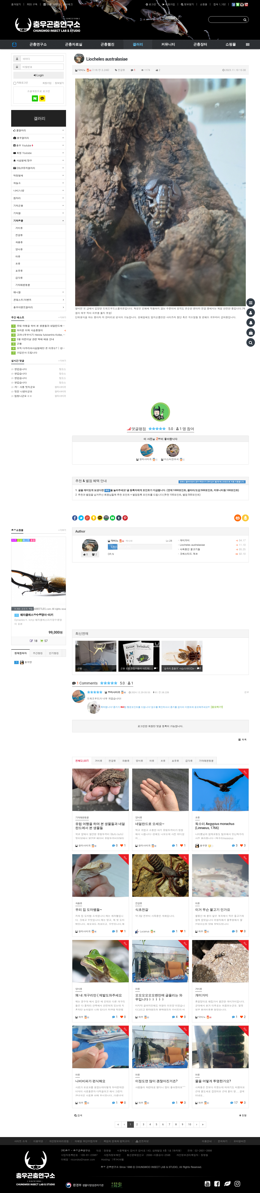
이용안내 (207, 1141)
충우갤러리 (21, 137)
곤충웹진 (107, 44)
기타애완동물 (206, 760)
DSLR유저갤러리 (24, 168)
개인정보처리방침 (59, 1141)
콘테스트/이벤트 (22, 299)
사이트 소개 (20, 1141)
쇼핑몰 (203, 4)
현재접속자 (20, 653)
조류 (162, 760)
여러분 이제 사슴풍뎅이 (38, 330)
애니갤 (17, 292)
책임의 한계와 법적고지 (117, 1141)
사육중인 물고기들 (189, 549)
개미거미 (184, 540)
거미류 (98, 760)
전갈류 (112, 760)
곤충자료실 (73, 44)
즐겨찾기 (16, 4)
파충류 (125, 760)
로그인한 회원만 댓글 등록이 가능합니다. (160, 726)
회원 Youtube (22, 153)
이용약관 (38, 1141)
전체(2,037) (82, 760)
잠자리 (17, 198)
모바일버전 (240, 1141)
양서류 (139, 760)
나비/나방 (18, 190)
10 (189, 1124)
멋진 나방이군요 (38, 391)
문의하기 (223, 1141)
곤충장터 (200, 44)
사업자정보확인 (112, 1155)
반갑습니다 (38, 369)
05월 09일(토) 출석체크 (58, 4)
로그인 (151, 4)
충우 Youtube (23, 145)
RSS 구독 (32, 4)
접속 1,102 (219, 4)
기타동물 (18, 220)
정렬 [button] (243, 1115)
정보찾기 (187, 4)
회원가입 (168, 4)
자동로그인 (20, 83)
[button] (242, 740)
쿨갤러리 (19, 130)
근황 (16, 344)
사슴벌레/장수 (22, 160)
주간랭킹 (38, 653)
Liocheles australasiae (191, 544)
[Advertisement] (160, 360)
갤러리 (138, 44)
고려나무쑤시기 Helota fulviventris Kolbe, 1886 (38, 335)
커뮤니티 (168, 44)
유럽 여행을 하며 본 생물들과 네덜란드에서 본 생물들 (38, 326)
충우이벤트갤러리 (23, 307)
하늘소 (17, 183)
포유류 (175, 760)
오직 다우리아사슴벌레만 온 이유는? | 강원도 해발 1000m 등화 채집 (38, 348)
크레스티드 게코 (188, 553)
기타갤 (17, 213)
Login (39, 75)
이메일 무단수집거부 (86, 1141)
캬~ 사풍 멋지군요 (38, 387)
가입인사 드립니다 (24, 353)
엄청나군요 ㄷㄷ (38, 396)
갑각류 (189, 760)
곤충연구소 (38, 44)
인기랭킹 (54, 653)
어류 (151, 760)
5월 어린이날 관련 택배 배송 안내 (32, 339)
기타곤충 (18, 205)
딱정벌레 (18, 175)
